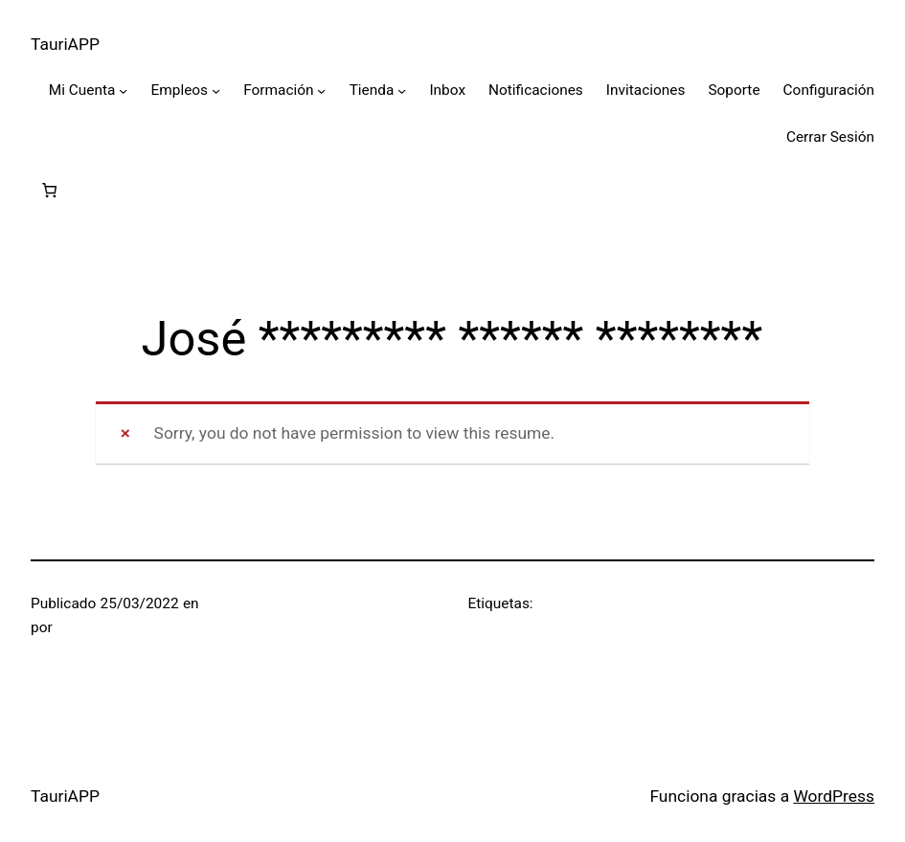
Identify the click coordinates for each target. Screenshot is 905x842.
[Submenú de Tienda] (401, 90)
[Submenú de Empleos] (216, 90)
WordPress (833, 796)
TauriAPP (65, 44)
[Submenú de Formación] (321, 90)
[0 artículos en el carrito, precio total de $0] (49, 191)
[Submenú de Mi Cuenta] (123, 90)
